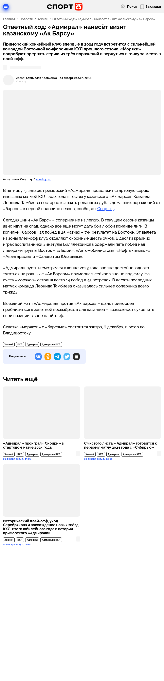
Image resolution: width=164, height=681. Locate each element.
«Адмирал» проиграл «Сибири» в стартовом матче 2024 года (33, 445)
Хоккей (42, 19)
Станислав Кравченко (41, 78)
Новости (26, 19)
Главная (9, 19)
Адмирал (32, 344)
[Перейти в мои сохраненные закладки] (150, 6)
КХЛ (19, 344)
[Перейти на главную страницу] (65, 6)
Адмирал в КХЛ (51, 344)
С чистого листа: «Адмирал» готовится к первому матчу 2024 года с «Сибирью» (120, 445)
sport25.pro (43, 179)
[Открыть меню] (6, 7)
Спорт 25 (106, 208)
